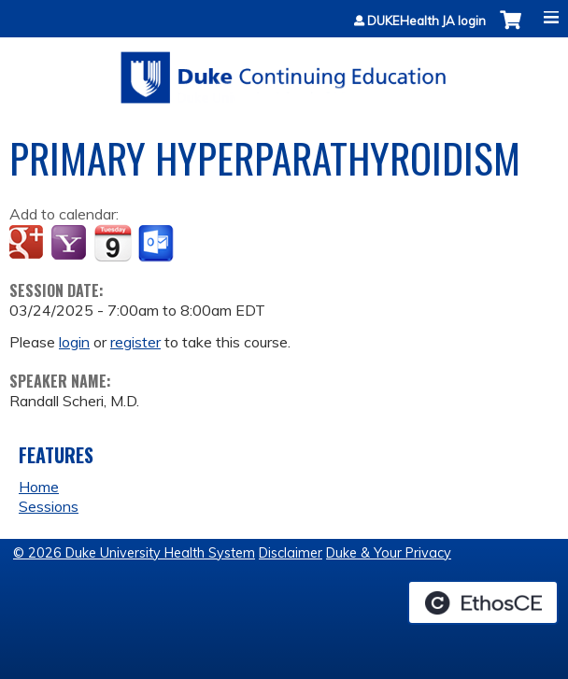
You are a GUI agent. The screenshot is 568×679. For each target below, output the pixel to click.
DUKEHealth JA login (426, 21)
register (135, 341)
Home (39, 486)
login (74, 341)
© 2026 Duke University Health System (134, 553)
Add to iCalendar (112, 243)
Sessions (48, 506)
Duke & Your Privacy (388, 553)
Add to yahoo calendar (70, 243)
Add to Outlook (157, 243)
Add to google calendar (28, 243)
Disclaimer (290, 553)
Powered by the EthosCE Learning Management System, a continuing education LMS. (483, 602)
